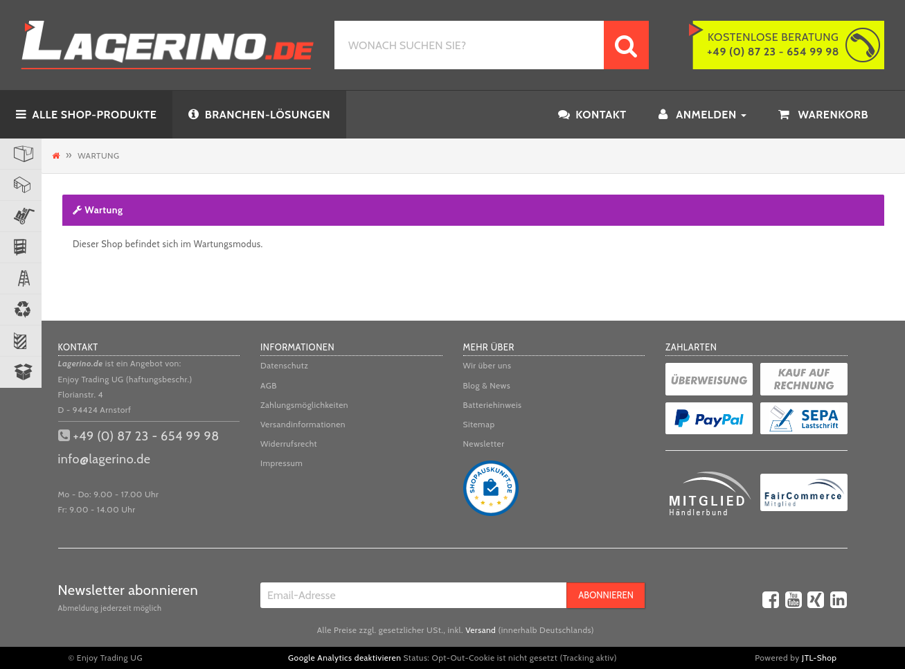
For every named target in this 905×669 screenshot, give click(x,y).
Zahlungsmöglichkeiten (304, 405)
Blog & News (487, 385)
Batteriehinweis (492, 405)
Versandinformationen (303, 424)
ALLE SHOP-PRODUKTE (86, 114)
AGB (268, 385)
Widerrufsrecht (288, 443)
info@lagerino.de (104, 459)
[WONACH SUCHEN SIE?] (469, 45)
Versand (480, 630)
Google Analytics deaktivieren (344, 657)
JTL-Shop (819, 657)
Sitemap (479, 424)
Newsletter (484, 443)
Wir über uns (487, 365)
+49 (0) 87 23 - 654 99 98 (146, 436)
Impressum (281, 463)
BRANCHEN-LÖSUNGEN (259, 114)
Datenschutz (284, 365)
